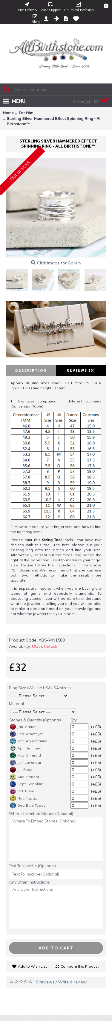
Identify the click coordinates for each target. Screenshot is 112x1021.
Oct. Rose (22, 791)
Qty (73, 720)
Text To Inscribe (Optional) (32, 865)
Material (16, 703)
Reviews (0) (81, 370)
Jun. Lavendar (25, 763)
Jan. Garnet (23, 727)
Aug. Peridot (24, 777)
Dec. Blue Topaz (28, 805)
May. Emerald (25, 755)
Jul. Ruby (21, 770)
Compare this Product (80, 966)
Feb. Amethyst (26, 734)
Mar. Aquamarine (28, 741)
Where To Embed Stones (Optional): (41, 813)
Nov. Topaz (23, 798)
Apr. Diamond (26, 748)
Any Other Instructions (29, 882)
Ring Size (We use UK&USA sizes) (40, 687)
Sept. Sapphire (27, 784)
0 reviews (45, 982)
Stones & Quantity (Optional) (35, 720)
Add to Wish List (32, 966)
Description (31, 370)
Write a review (72, 982)
